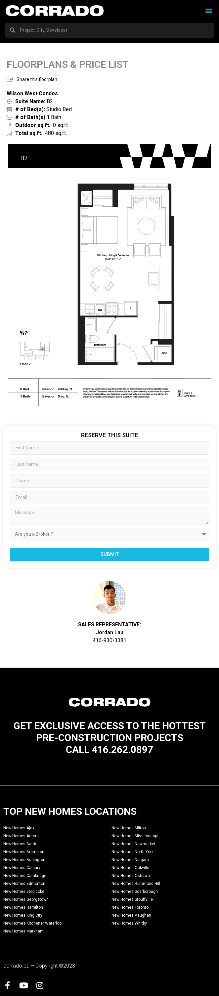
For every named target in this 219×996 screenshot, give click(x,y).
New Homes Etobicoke (23, 891)
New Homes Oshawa (130, 875)
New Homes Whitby (129, 923)
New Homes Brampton (23, 852)
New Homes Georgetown (26, 899)
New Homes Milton (128, 828)
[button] (208, 10)
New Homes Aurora (21, 836)
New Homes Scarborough (134, 891)
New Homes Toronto (130, 907)
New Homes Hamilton (23, 907)
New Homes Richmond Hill (135, 883)
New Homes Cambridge (24, 875)
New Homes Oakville (130, 867)
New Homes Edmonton (24, 883)
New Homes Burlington (24, 859)
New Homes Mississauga (134, 836)
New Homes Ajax (18, 828)
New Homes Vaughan (131, 915)
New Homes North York (132, 852)
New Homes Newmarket (133, 844)
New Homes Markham (23, 931)
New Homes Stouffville (132, 899)
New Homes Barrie (20, 844)
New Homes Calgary (21, 867)
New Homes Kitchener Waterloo (32, 923)
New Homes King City (22, 915)
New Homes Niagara (130, 859)
